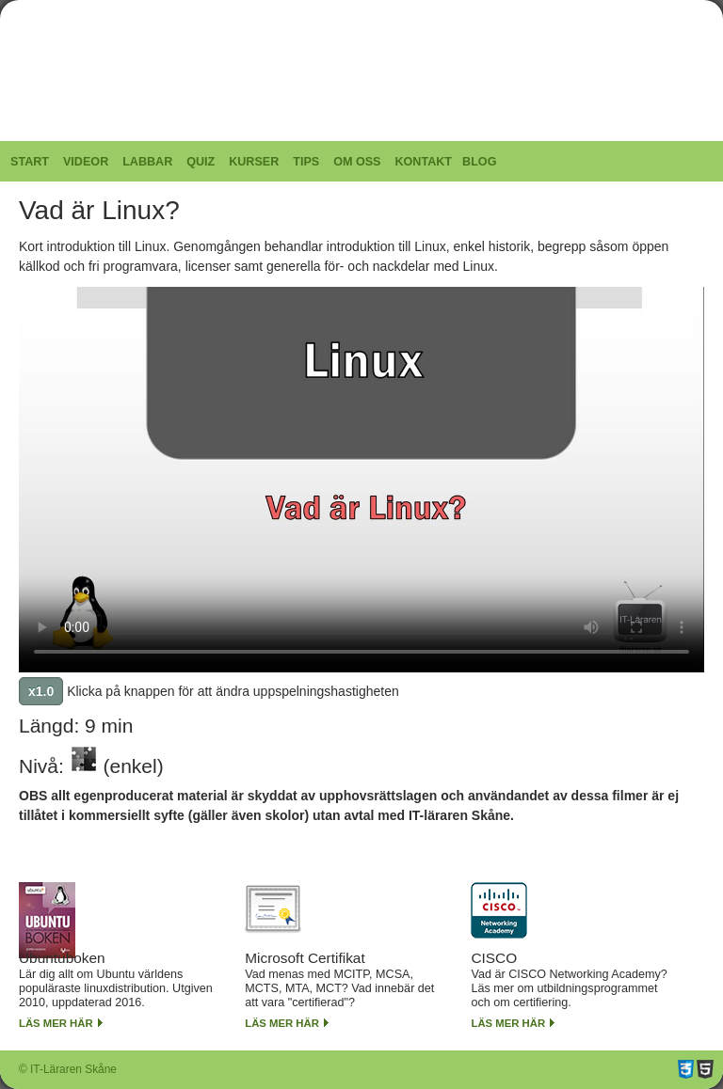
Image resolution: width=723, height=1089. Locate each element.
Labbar (147, 161)
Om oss (356, 161)
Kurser (254, 161)
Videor (85, 161)
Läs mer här (56, 1023)
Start (29, 161)
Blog (479, 161)
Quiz (200, 161)
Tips (306, 161)
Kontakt (423, 161)
